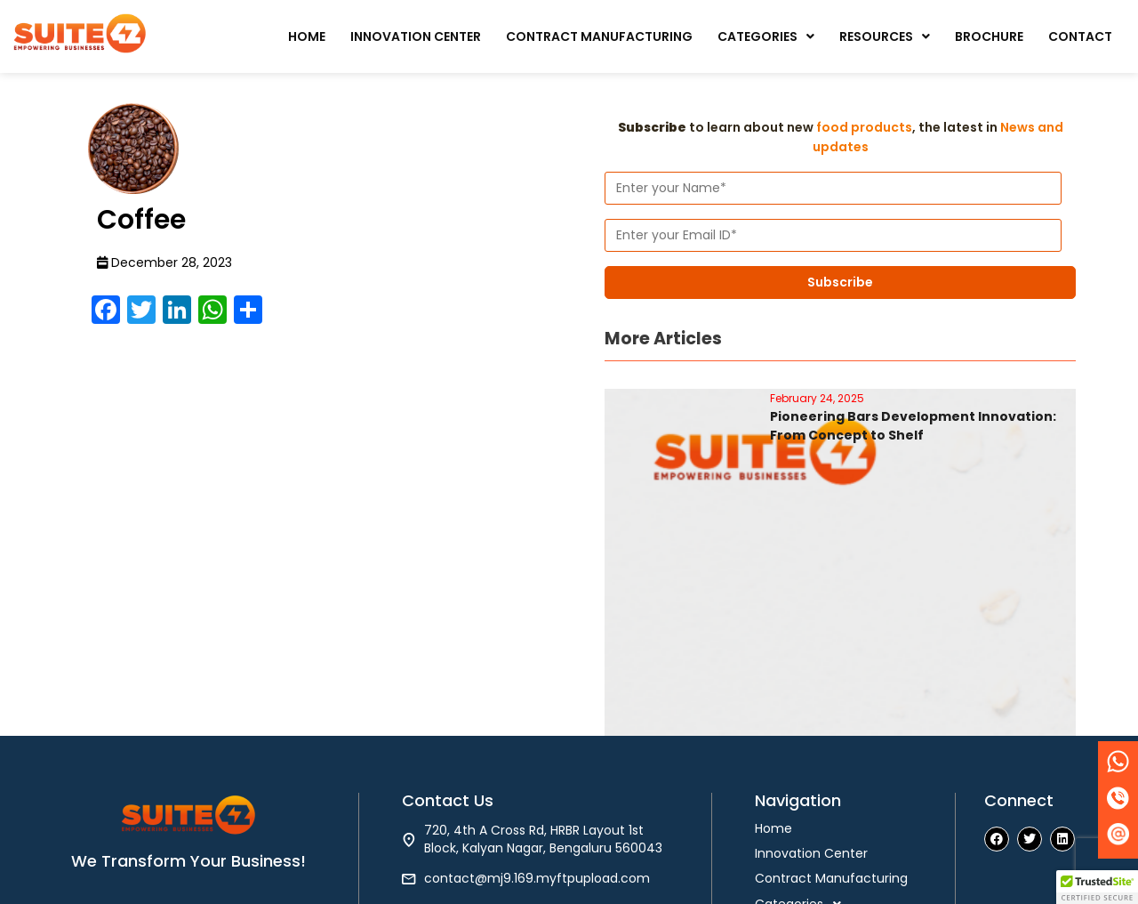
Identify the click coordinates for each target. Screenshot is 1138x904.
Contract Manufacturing (599, 36)
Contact (1080, 36)
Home (306, 36)
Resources (884, 36)
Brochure (989, 36)
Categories (765, 36)
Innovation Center (415, 36)
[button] (766, 36)
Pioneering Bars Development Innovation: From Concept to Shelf (913, 426)
